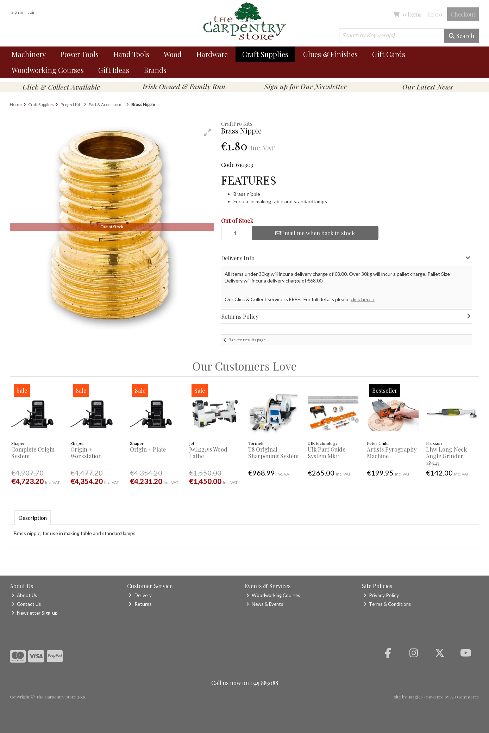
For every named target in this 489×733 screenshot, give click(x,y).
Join (32, 12)
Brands (155, 70)
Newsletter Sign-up (34, 613)
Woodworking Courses (48, 70)
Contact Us (26, 604)
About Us (24, 595)
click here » (363, 299)
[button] (207, 132)
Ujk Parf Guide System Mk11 (326, 453)
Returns (139, 604)
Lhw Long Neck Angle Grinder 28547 (446, 456)
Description (32, 517)
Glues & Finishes (330, 54)
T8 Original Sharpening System (273, 453)
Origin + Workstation (86, 453)
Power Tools (79, 54)
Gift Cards (388, 54)
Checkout (463, 14)
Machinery (29, 54)
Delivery (139, 595)
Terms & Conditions (387, 604)
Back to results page (247, 339)
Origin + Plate (148, 449)
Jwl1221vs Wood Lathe (208, 453)
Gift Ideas (113, 70)
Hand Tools (131, 54)
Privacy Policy (381, 595)
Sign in (17, 12)
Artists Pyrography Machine (391, 453)
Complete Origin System (33, 453)
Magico (416, 697)
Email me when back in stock (315, 233)
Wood (173, 54)
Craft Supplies (265, 54)
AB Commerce (464, 697)
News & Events (264, 604)
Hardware (212, 54)
